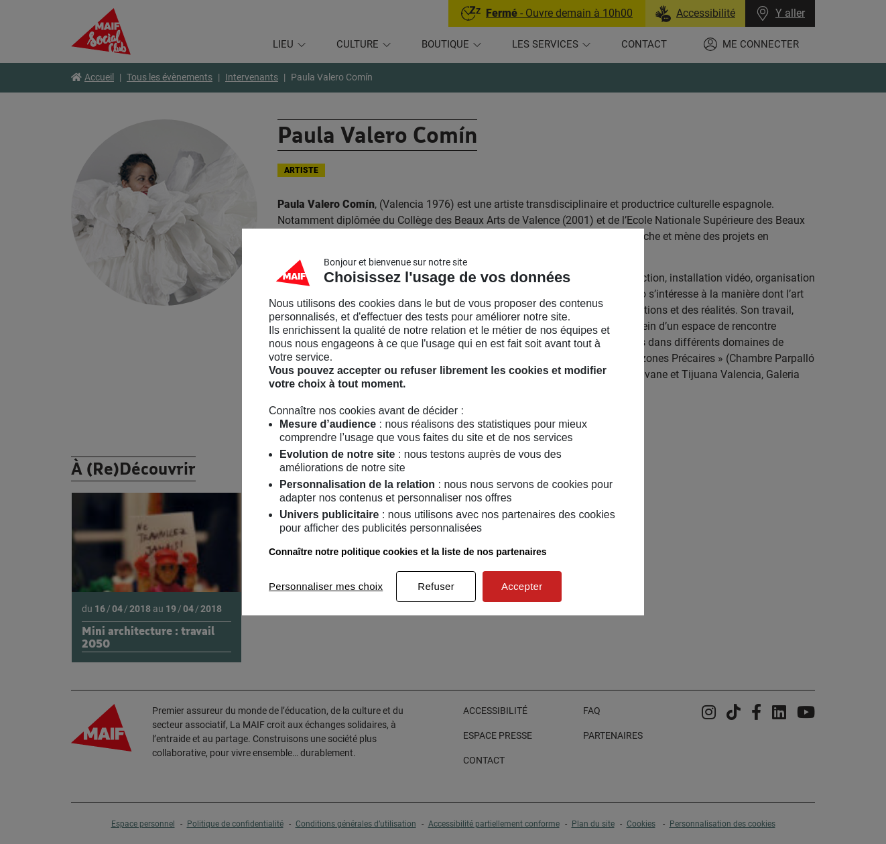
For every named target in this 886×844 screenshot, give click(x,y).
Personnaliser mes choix (326, 586)
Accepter (522, 586)
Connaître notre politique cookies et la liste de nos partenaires (408, 551)
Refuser (436, 586)
